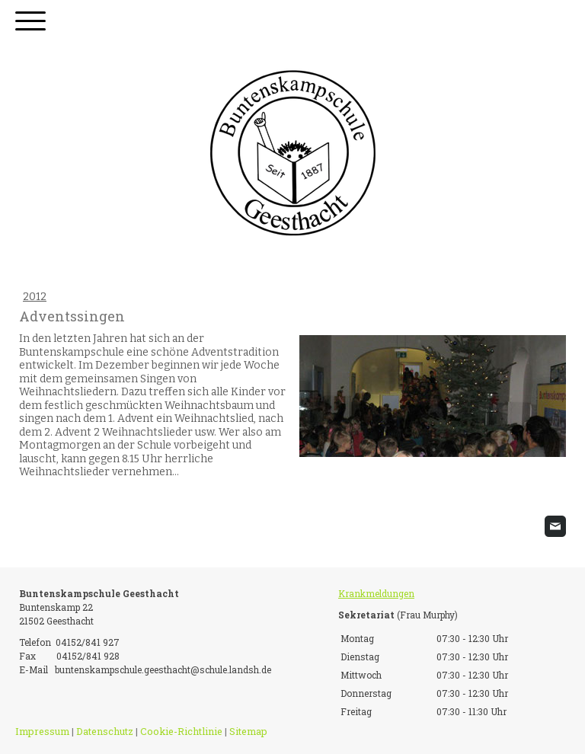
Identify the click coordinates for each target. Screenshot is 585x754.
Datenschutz (104, 731)
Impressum (42, 731)
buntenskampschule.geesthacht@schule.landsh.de (163, 669)
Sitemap (248, 731)
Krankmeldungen (376, 593)
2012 (34, 296)
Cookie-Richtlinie (181, 731)
